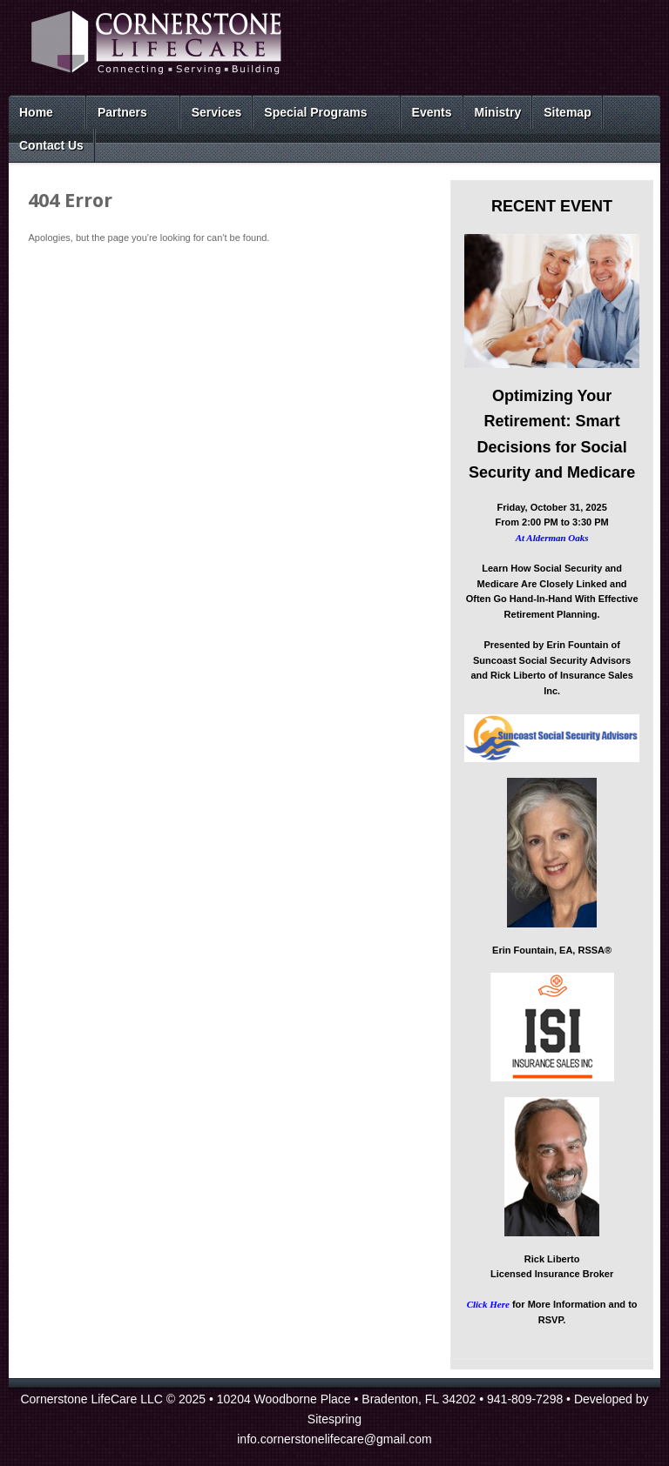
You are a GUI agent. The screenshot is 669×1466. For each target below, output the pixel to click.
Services (217, 112)
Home (36, 112)
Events (432, 112)
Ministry (498, 112)
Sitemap (567, 112)
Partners (122, 112)
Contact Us (51, 145)
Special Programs (315, 112)
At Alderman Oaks (552, 537)
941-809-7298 (525, 1399)
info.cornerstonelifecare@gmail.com (334, 1439)
